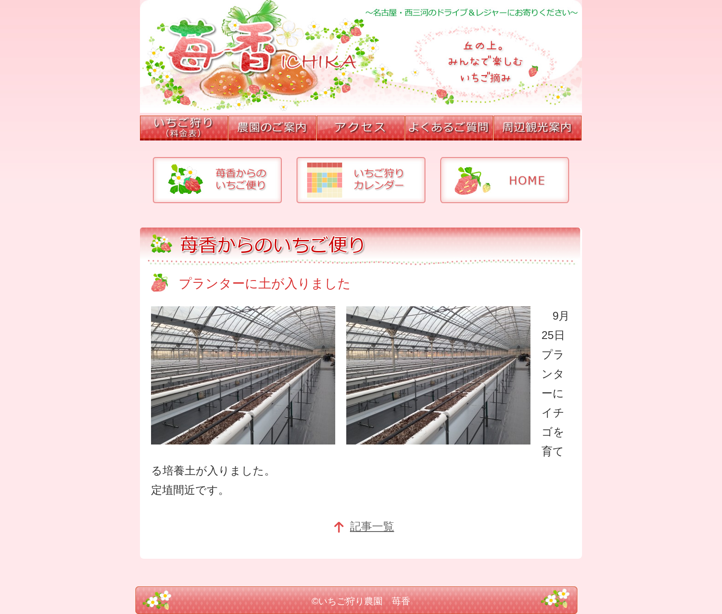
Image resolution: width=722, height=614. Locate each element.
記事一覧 (363, 526)
